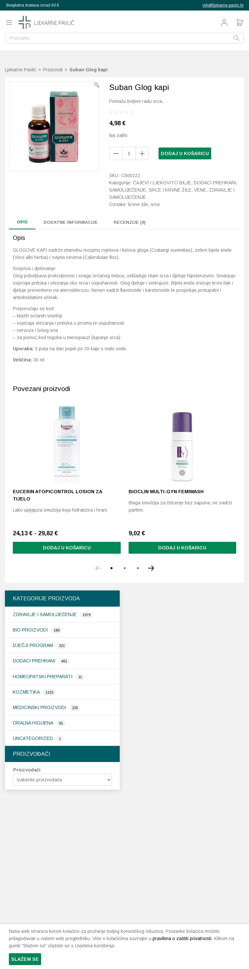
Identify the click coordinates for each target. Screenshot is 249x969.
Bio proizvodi (31, 630)
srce (155, 204)
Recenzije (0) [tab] (129, 222)
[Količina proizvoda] (129, 153)
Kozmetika (27, 692)
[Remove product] (142, 153)
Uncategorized (33, 738)
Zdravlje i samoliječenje (45, 614)
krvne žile (138, 204)
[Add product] (115, 153)
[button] (96, 84)
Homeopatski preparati (43, 676)
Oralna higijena (33, 723)
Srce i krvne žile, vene (177, 190)
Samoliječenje (127, 190)
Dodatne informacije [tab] (70, 222)
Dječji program (33, 645)
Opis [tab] (22, 221)
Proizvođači (26, 770)
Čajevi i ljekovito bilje (162, 182)
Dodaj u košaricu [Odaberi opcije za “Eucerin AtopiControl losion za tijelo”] (67, 547)
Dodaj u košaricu (185, 153)
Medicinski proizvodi (40, 707)
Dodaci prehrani (35, 660)
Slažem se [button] (25, 959)
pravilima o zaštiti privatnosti (182, 938)
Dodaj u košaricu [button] (182, 547)
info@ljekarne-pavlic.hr (223, 5)
